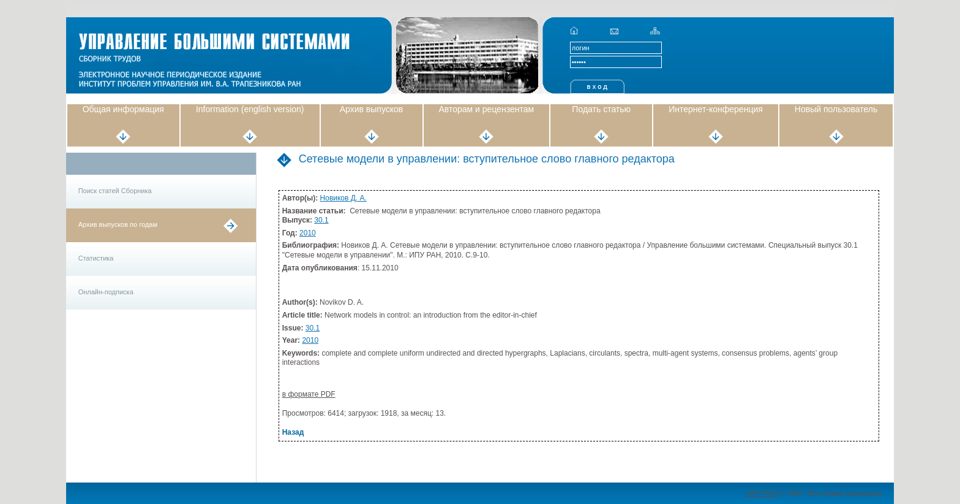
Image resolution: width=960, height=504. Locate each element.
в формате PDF (309, 394)
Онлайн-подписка (105, 292)
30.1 (321, 220)
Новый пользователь (836, 109)
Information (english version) (250, 109)
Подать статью (601, 109)
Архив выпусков (371, 109)
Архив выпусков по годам (117, 224)
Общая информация (123, 109)
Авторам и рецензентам (486, 109)
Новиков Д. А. (343, 198)
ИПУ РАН (762, 493)
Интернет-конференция (716, 109)
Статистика (96, 258)
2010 (307, 233)
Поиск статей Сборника (115, 190)
